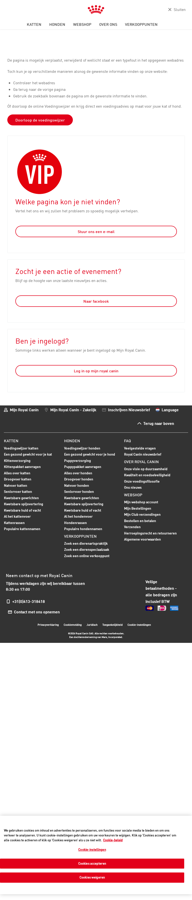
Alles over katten (17, 473)
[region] (96, 855)
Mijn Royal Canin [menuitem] (24, 409)
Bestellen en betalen (140, 521)
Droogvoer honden (78, 479)
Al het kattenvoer (17, 516)
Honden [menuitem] (57, 24)
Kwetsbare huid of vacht (22, 511)
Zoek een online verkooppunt (86, 556)
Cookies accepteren (92, 863)
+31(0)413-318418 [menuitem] (28, 601)
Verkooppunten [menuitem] (141, 24)
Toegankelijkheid (112, 625)
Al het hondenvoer (78, 516)
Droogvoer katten (17, 479)
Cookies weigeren (92, 877)
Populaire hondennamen (83, 529)
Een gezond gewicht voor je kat (28, 454)
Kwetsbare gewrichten (21, 498)
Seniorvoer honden (79, 492)
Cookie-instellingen (139, 625)
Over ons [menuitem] (108, 24)
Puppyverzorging (77, 461)
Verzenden (132, 527)
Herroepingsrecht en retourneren (150, 533)
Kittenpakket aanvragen (22, 467)
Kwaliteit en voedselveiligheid (147, 475)
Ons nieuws (133, 487)
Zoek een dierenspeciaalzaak (86, 549)
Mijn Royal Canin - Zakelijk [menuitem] (73, 409)
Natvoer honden (76, 486)
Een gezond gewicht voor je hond (89, 455)
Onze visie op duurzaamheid (145, 469)
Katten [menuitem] (34, 24)
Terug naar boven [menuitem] (158, 423)
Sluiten (180, 9)
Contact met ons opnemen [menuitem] (37, 611)
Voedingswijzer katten (21, 448)
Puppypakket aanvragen (82, 467)
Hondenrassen (75, 523)
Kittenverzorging (17, 461)
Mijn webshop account (141, 502)
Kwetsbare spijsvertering (23, 504)
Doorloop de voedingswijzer (40, 120)
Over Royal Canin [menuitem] (141, 461)
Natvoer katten (15, 486)
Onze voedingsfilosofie (142, 481)
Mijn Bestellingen (137, 508)
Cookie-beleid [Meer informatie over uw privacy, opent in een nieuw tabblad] (113, 840)
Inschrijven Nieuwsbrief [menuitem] (129, 409)
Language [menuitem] (170, 409)
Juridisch (91, 625)
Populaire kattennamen (22, 529)
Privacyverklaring (48, 625)
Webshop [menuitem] (82, 24)
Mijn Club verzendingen (142, 514)
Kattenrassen (14, 523)
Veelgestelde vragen (140, 448)
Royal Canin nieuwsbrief (142, 454)
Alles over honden (78, 473)
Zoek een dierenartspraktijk (86, 543)
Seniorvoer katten (18, 492)
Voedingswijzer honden (82, 448)
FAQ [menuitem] (127, 440)
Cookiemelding (73, 625)
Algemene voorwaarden (142, 539)
